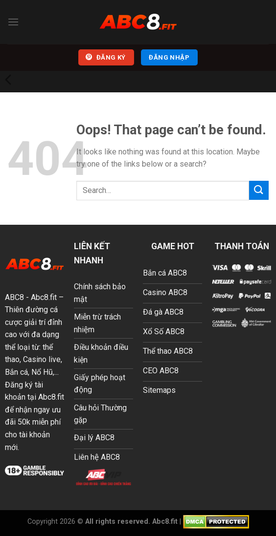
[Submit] (259, 190)
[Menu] (13, 22)
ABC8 (14, 297)
